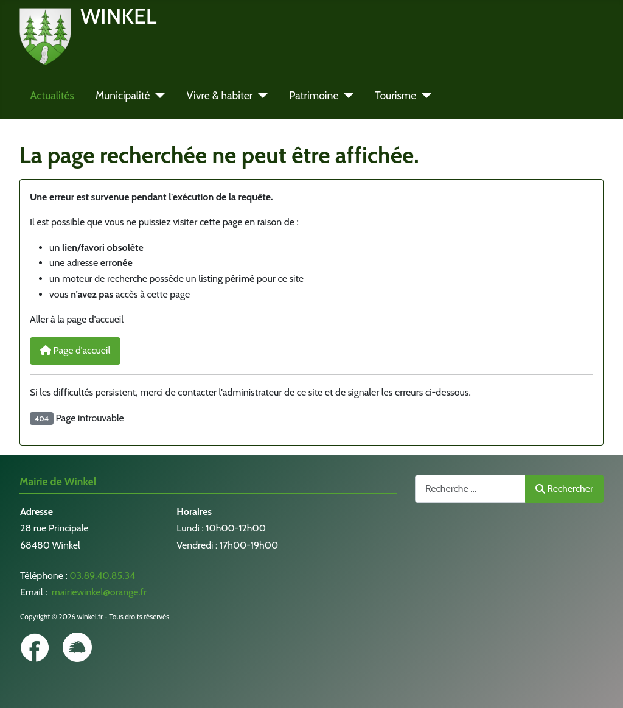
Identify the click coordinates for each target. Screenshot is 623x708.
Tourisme (395, 95)
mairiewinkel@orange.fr (98, 592)
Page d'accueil (75, 350)
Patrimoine (313, 95)
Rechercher (564, 488)
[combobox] (470, 488)
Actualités (52, 95)
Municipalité (123, 95)
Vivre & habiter (220, 95)
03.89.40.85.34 (102, 575)
